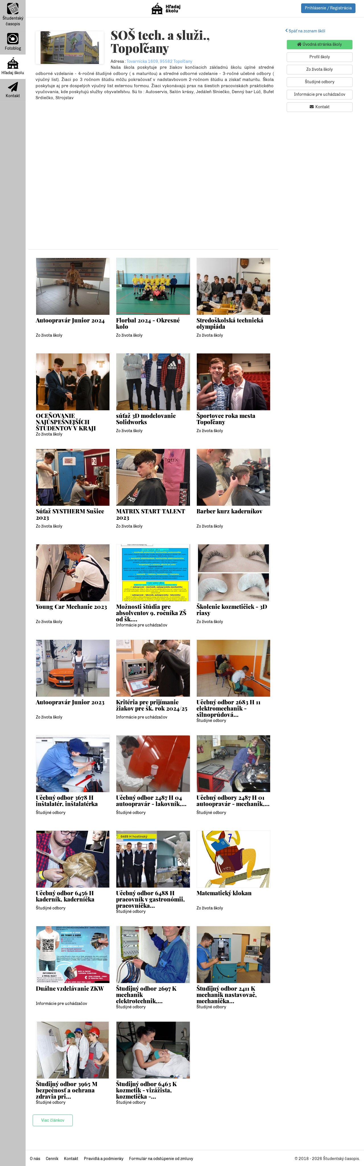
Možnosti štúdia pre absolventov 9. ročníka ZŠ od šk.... (151, 613)
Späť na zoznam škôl (305, 31)
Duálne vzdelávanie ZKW (70, 988)
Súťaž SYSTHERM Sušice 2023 (70, 514)
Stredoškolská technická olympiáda (230, 323)
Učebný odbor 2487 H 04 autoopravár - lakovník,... (151, 800)
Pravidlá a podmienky (103, 1158)
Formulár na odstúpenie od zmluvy (161, 1158)
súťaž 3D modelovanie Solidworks (146, 419)
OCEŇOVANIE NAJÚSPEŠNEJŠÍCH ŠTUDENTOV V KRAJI (66, 422)
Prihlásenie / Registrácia (328, 8)
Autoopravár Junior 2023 (70, 702)
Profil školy (319, 57)
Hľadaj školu (12, 66)
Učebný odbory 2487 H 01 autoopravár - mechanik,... (233, 800)
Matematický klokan (224, 893)
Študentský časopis (13, 14)
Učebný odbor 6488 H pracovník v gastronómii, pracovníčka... (150, 899)
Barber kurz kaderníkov (229, 511)
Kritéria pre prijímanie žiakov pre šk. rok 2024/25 (151, 705)
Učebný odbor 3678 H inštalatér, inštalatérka (67, 800)
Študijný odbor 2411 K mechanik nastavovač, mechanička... (227, 994)
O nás (35, 1158)
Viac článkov (52, 1120)
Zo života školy (49, 335)
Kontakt (13, 90)
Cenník (52, 1158)
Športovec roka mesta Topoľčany (226, 419)
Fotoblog (13, 42)
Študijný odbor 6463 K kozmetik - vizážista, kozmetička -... (146, 1090)
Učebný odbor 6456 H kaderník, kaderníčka (65, 896)
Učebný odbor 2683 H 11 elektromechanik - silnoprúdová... (228, 708)
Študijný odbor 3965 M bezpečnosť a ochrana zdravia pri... (67, 1090)
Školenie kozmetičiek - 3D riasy (232, 610)
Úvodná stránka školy (319, 44)
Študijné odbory (211, 720)
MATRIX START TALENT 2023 (150, 514)
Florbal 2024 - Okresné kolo (148, 323)
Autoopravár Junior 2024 (70, 320)
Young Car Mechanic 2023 (71, 606)
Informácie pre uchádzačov (141, 625)
